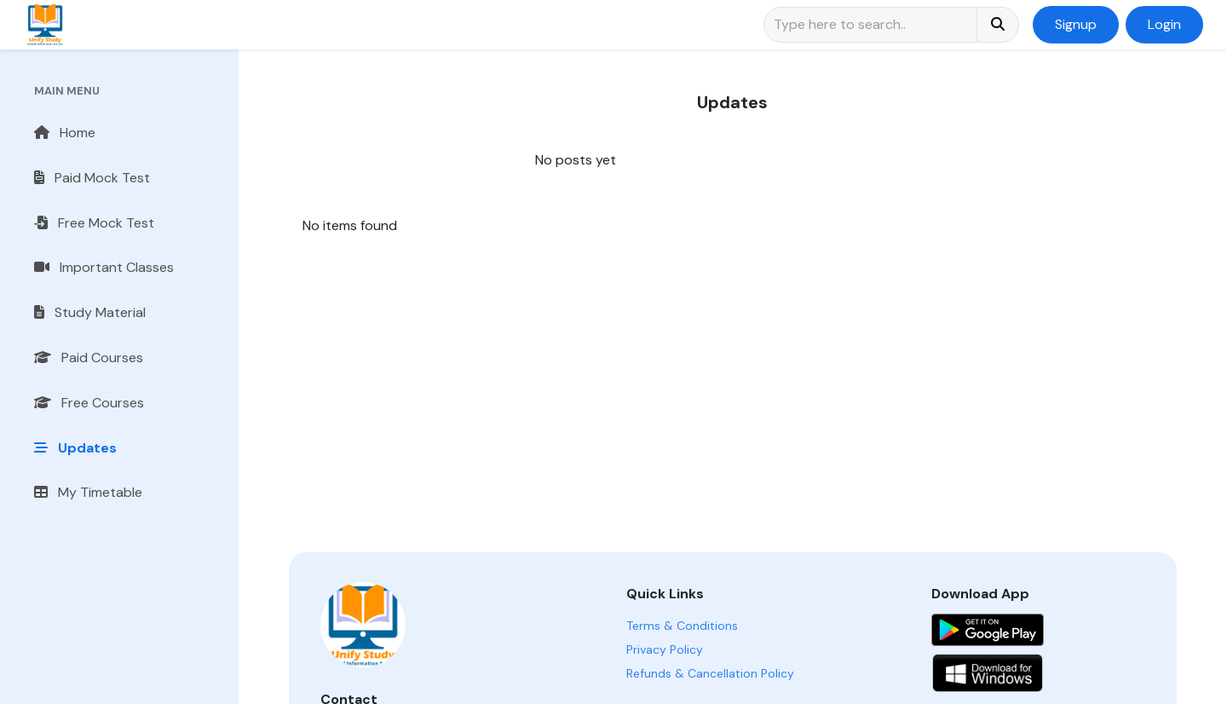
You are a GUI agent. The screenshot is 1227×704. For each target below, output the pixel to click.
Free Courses (89, 403)
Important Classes (104, 267)
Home (64, 132)
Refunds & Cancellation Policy (710, 673)
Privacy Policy (664, 649)
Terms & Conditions (682, 625)
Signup (1076, 24)
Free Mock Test (94, 223)
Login (1164, 24)
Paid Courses (88, 357)
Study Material (90, 312)
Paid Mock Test (92, 178)
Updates (75, 448)
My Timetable (88, 492)
